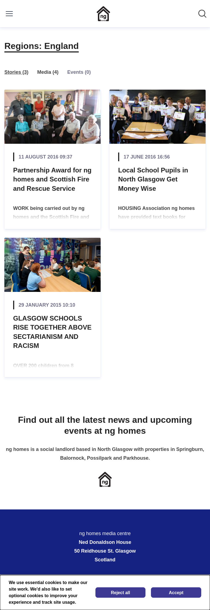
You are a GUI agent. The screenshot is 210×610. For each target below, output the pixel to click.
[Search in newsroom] (202, 13)
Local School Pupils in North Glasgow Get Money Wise (153, 179)
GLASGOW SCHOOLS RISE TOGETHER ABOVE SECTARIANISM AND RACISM (52, 332)
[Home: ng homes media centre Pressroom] (103, 13)
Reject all (120, 592)
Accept (176, 592)
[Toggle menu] (9, 13)
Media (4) (48, 72)
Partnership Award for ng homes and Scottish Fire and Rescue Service (52, 179)
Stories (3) (16, 72)
